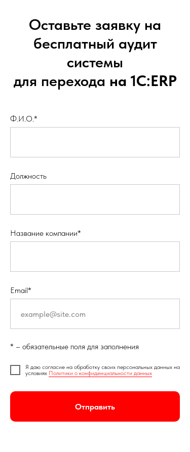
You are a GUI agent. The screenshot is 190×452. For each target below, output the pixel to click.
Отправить (95, 407)
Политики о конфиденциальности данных (100, 373)
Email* (20, 290)
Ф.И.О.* (23, 119)
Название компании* (45, 233)
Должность (28, 176)
